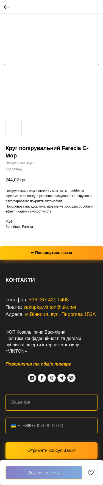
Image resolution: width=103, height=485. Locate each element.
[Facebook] (42, 378)
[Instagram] (32, 378)
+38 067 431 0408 (49, 300)
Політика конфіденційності (32, 338)
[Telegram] (61, 378)
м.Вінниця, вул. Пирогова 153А (60, 314)
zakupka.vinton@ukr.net (49, 307)
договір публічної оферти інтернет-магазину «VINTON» (43, 344)
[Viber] (71, 378)
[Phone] (52, 378)
